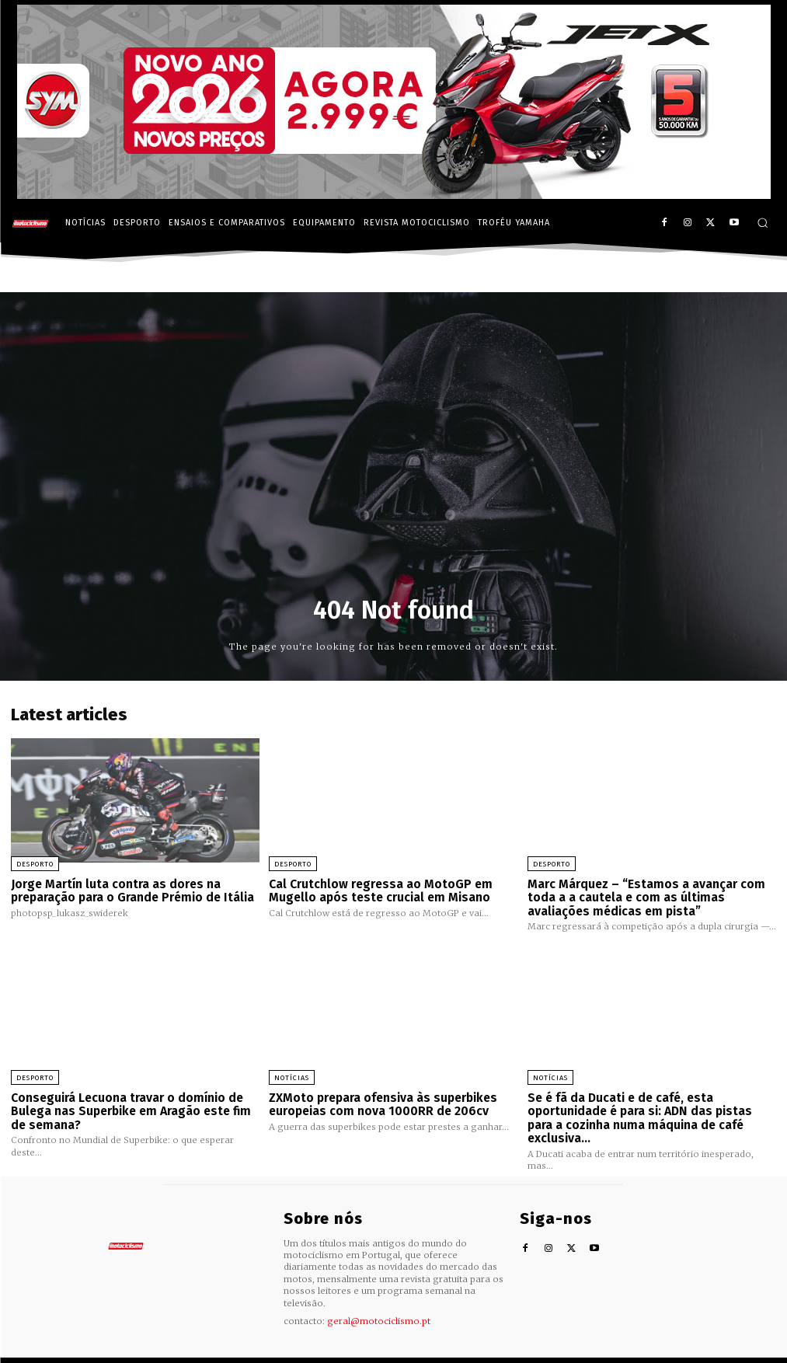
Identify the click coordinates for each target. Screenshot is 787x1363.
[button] (762, 222)
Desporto (35, 864)
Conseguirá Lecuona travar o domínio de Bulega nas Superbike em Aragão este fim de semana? (127, 1108)
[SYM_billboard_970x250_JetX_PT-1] (394, 195)
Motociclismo (96, 1351)
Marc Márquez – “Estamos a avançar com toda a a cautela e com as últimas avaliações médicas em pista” (642, 896)
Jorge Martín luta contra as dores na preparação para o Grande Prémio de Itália (130, 890)
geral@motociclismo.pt (378, 1302)
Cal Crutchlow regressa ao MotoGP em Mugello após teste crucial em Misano (377, 890)
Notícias (291, 1075)
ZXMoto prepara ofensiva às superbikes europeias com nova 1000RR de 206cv (381, 1101)
